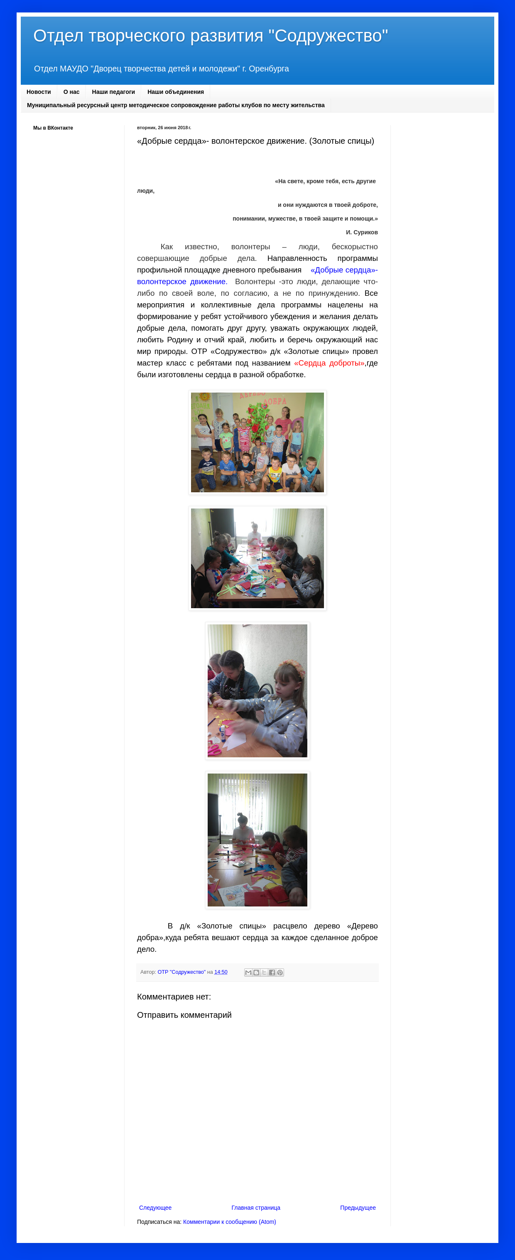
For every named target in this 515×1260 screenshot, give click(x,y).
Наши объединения (175, 91)
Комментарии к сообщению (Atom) (229, 1221)
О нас (72, 91)
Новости (39, 91)
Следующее (155, 1207)
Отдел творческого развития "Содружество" (210, 35)
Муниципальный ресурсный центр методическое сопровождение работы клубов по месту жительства (176, 105)
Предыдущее (358, 1207)
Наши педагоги (113, 91)
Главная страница (256, 1207)
